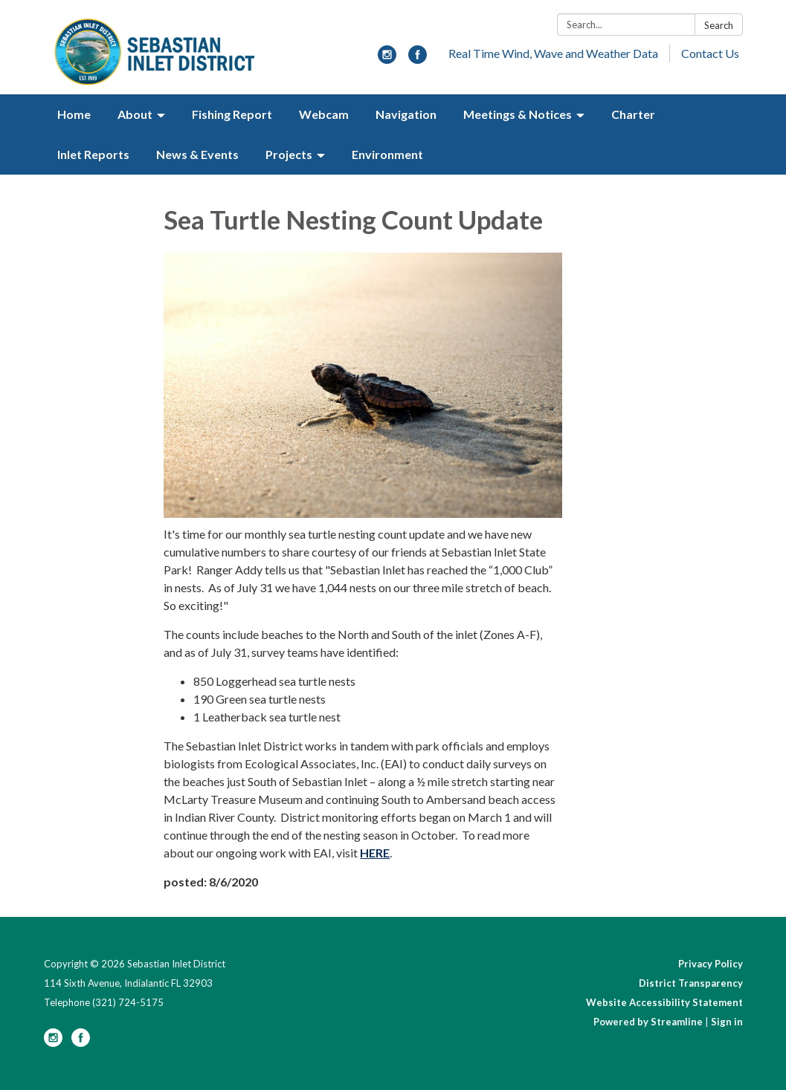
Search (718, 25)
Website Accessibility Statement (664, 1002)
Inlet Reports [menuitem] (93, 154)
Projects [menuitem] (288, 154)
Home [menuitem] (74, 114)
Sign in (727, 1022)
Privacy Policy (710, 964)
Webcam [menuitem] (324, 114)
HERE (375, 853)
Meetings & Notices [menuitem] (517, 114)
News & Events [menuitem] (197, 154)
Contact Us (710, 53)
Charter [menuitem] (633, 114)
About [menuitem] (134, 114)
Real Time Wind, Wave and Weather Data (553, 53)
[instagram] (387, 59)
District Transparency (691, 983)
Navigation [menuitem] (406, 114)
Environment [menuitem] (387, 154)
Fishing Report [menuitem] (232, 114)
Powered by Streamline (648, 1022)
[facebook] (417, 59)
